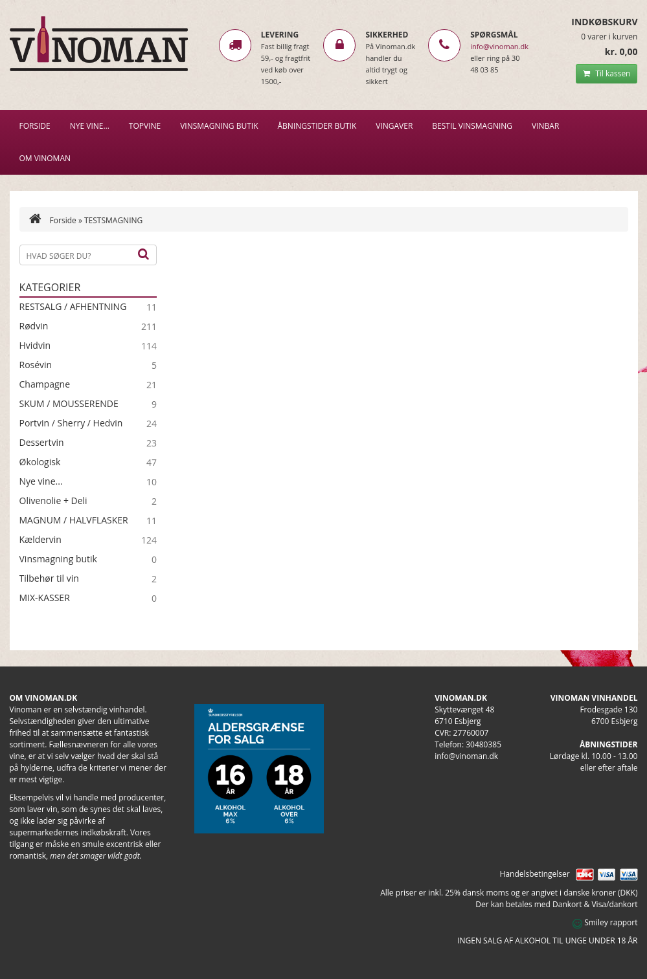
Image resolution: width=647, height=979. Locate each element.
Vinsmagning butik (58, 559)
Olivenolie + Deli (53, 501)
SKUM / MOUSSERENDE (69, 404)
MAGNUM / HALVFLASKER (73, 520)
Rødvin (34, 326)
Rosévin (35, 365)
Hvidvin (35, 345)
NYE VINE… (89, 125)
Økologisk (40, 462)
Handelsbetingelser (535, 873)
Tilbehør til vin (49, 578)
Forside (35, 125)
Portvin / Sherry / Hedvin (71, 423)
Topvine (145, 125)
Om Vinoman (45, 158)
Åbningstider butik (317, 125)
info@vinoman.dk (499, 46)
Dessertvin (41, 442)
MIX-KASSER (44, 598)
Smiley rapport (605, 922)
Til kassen (606, 73)
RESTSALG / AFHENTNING (73, 307)
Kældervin (40, 539)
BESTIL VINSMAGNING (472, 125)
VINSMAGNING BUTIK (219, 125)
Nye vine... (41, 481)
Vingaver (394, 125)
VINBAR (545, 125)
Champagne (45, 384)
